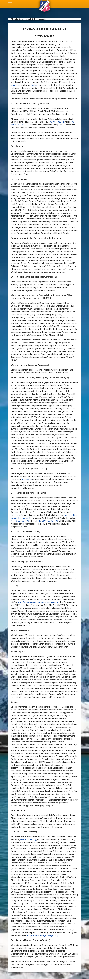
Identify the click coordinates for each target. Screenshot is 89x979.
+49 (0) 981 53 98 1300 (47, 521)
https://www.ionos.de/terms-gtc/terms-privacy (38, 602)
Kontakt (34, 85)
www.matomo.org (28, 839)
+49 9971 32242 (56, 122)
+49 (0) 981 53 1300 (20, 521)
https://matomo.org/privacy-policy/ (43, 935)
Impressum (16, 85)
